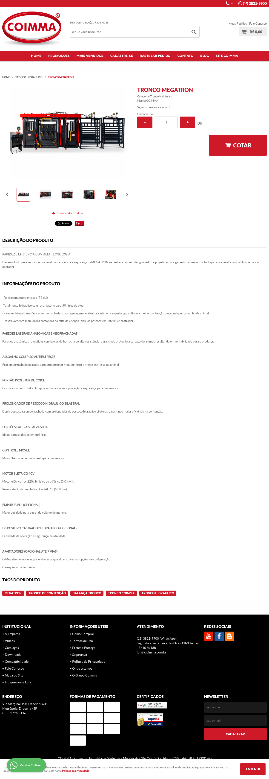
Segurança (79, 654)
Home (36, 56)
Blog (204, 56)
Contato (185, 56)
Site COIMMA (227, 56)
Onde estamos (82, 668)
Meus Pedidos (238, 23)
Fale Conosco (258, 23)
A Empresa (12, 634)
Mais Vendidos (90, 56)
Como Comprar (83, 634)
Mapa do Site (14, 675)
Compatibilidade (17, 661)
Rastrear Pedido (155, 56)
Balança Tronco (87, 593)
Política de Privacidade (88, 661)
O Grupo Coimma (84, 675)
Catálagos (12, 648)
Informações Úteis (89, 626)
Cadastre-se (121, 56)
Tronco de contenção (47, 593)
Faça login (101, 22)
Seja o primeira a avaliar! (153, 107)
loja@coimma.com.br (151, 652)
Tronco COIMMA (121, 593)
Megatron (13, 593)
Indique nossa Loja (18, 682)
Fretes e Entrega (83, 648)
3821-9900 (255, 3)
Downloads (13, 654)
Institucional (16, 626)
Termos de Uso (82, 641)
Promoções (59, 56)
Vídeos (10, 641)
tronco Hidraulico (158, 593)
